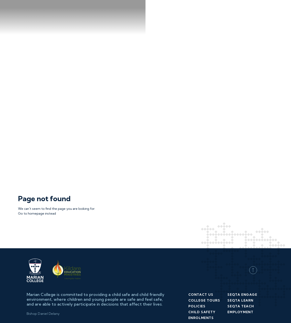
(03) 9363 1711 (109, 320)
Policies (197, 294)
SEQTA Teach (240, 294)
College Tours (204, 288)
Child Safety (202, 300)
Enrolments (201, 305)
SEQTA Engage (242, 282)
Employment (240, 300)
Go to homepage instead (37, 201)
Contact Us (200, 282)
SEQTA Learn (240, 288)
